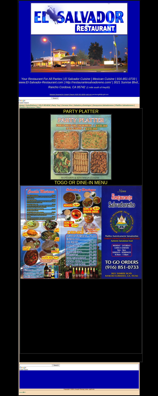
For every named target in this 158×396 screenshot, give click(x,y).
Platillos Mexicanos (27, 107)
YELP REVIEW (44, 105)
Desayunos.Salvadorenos (103, 105)
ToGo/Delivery (31, 105)
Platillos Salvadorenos (124, 105)
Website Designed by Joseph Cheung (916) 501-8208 (67, 94)
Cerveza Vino (67, 105)
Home (21, 105)
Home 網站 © (22, 392)
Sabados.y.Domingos (82, 105)
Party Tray (56, 105)
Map (38, 107)
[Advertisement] (79, 379)
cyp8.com (88, 94)
